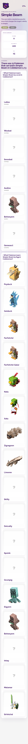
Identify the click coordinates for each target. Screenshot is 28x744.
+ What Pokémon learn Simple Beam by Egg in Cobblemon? (12, 257)
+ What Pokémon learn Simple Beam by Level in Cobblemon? (12, 75)
